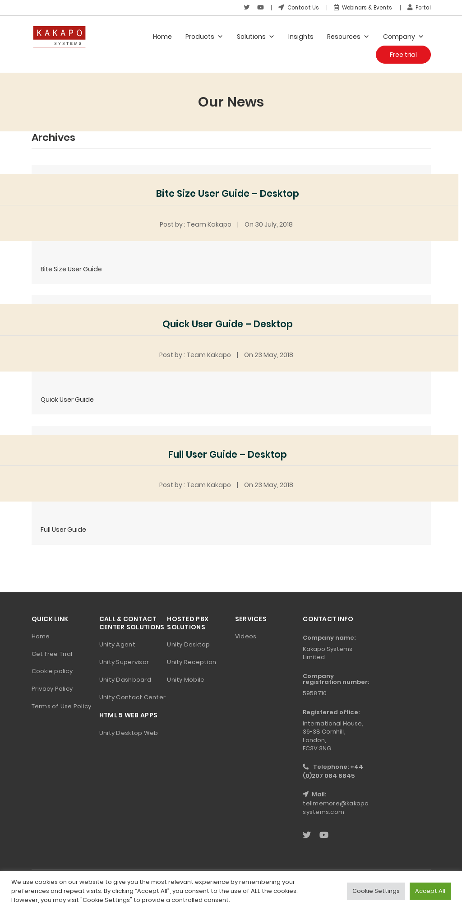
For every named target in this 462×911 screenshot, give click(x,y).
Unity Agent (117, 644)
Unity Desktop (188, 644)
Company (403, 36)
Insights (301, 36)
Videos (246, 636)
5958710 (315, 693)
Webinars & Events (359, 7)
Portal (418, 7)
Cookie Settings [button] (376, 891)
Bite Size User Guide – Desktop (227, 193)
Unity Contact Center (132, 697)
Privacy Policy (52, 688)
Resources (348, 36)
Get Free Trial (52, 653)
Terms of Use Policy (62, 706)
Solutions (256, 36)
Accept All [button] (430, 891)
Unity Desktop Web (128, 732)
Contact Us (293, 7)
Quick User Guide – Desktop (227, 323)
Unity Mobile (185, 679)
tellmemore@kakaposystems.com (336, 807)
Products (204, 36)
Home (162, 36)
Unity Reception (191, 661)
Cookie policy (52, 671)
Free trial (403, 54)
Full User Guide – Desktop (228, 454)
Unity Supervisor (124, 661)
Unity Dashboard (125, 679)
